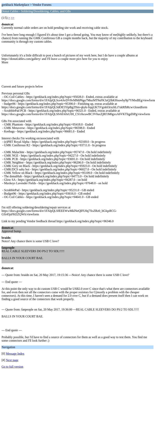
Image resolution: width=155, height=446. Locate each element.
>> (12, 17)
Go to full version (12, 366)
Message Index (15, 353)
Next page (12, 360)
